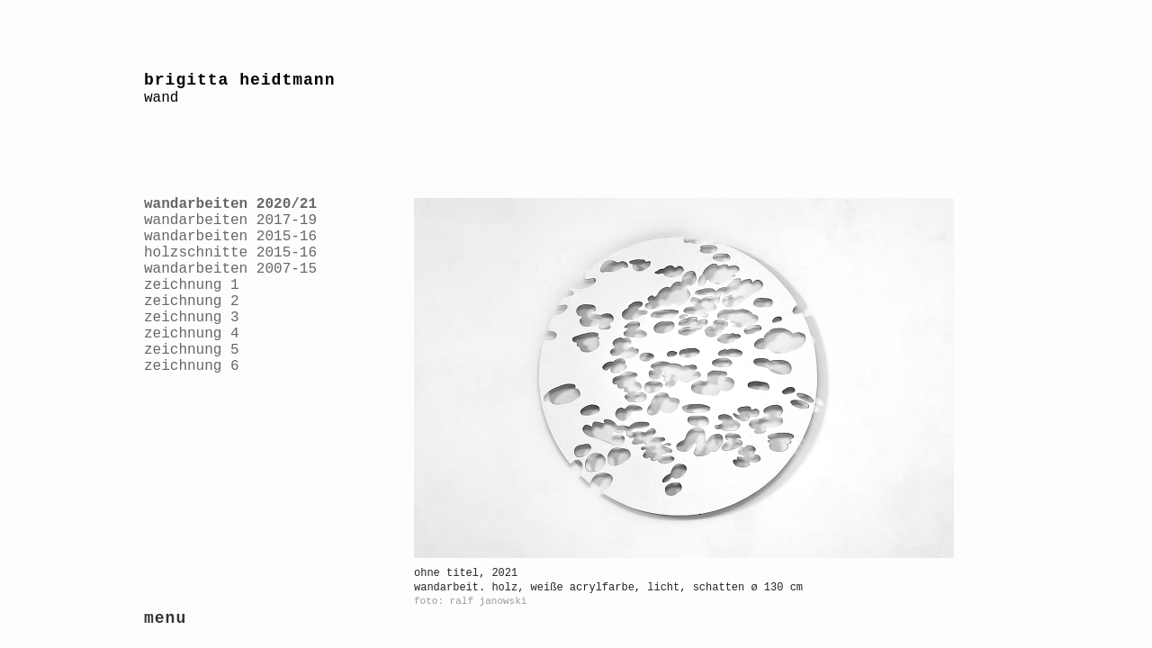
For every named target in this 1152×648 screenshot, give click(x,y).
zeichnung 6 (191, 366)
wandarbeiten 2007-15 (230, 269)
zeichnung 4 (191, 334)
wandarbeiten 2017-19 (230, 220)
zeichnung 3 (191, 318)
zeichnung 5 (191, 350)
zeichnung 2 (191, 301)
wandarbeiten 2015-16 (230, 237)
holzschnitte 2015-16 (230, 253)
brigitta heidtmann (239, 80)
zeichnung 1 (191, 285)
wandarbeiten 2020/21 (230, 204)
